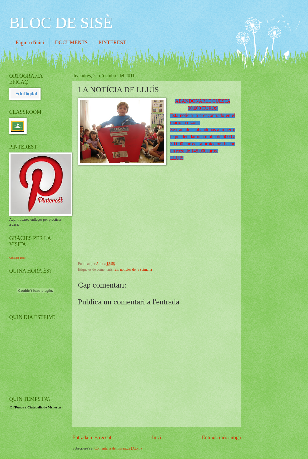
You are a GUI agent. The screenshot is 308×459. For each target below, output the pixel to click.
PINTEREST (112, 42)
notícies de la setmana (136, 270)
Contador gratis (17, 257)
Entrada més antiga (221, 437)
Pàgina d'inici (30, 42)
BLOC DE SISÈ (61, 22)
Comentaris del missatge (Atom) (118, 448)
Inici (156, 437)
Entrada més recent (91, 437)
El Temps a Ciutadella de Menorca (35, 407)
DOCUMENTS (71, 42)
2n (116, 270)
